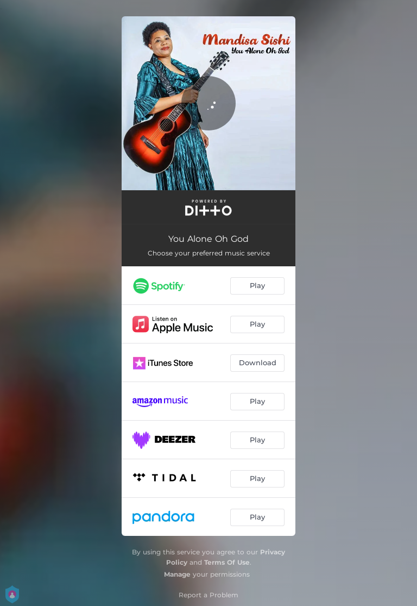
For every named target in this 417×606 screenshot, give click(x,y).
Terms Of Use (227, 562)
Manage (177, 574)
